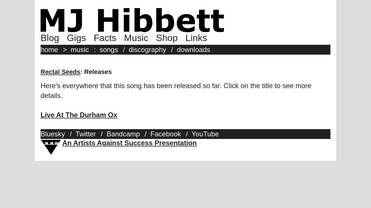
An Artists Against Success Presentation (129, 143)
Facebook (165, 134)
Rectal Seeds (60, 71)
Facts (105, 38)
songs (108, 49)
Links (196, 38)
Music (136, 38)
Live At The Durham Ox (79, 115)
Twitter (85, 134)
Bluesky (53, 134)
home (49, 49)
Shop (167, 38)
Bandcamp (123, 134)
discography (147, 49)
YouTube (205, 134)
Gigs (76, 38)
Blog (50, 38)
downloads (193, 49)
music (80, 49)
